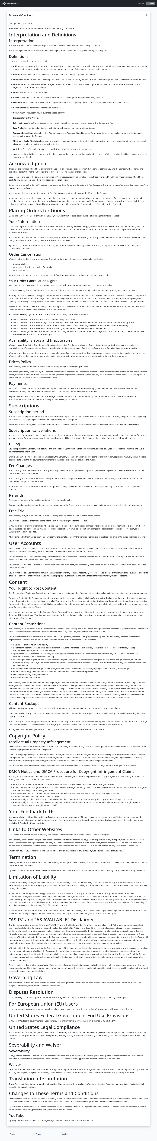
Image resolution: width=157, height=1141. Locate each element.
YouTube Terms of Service (82, 1120)
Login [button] (150, 3)
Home (141, 3)
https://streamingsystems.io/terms (76, 149)
